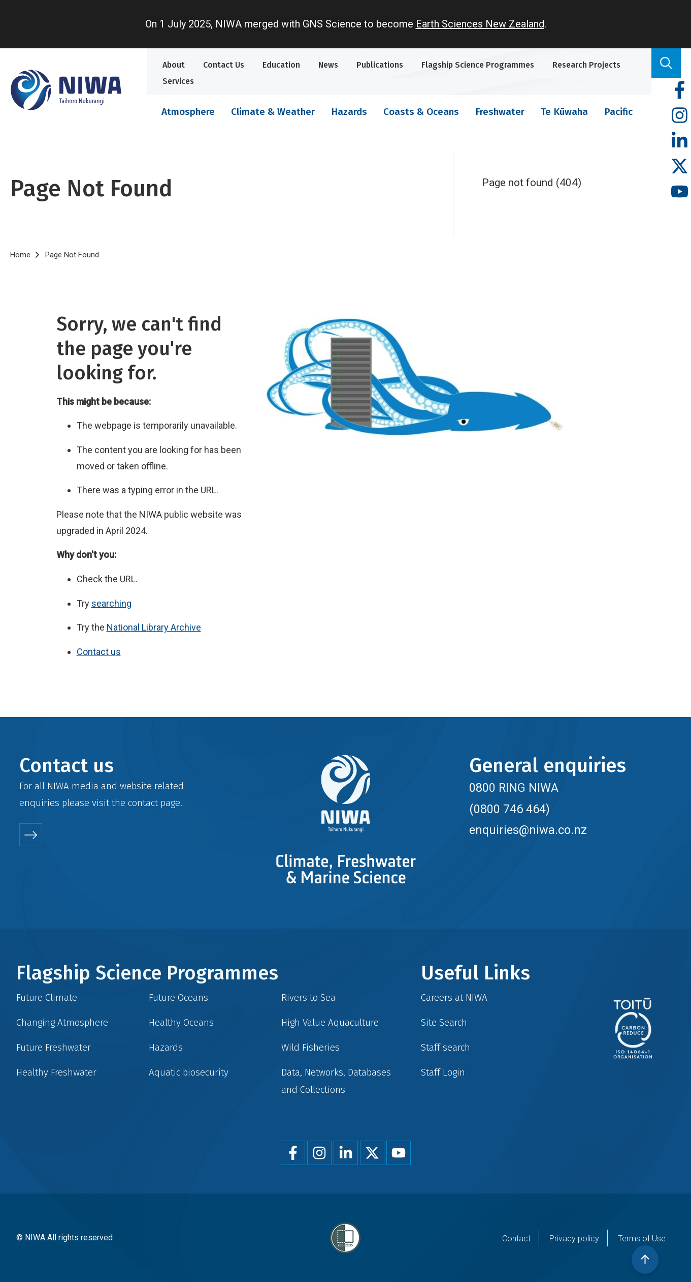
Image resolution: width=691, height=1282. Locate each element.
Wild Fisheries (310, 1047)
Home (20, 254)
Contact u (96, 651)
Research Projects (586, 65)
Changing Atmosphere (62, 1022)
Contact (516, 1238)
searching (111, 603)
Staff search (445, 1047)
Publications (379, 65)
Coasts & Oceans (421, 111)
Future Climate (46, 997)
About (173, 65)
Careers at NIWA (454, 997)
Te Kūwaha (564, 111)
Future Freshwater (53, 1047)
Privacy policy (574, 1238)
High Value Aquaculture (330, 1022)
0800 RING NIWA (513, 788)
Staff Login (443, 1072)
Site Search (444, 1022)
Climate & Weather (273, 111)
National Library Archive (154, 627)
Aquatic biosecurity (188, 1072)
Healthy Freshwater (56, 1072)
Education (281, 65)
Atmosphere (188, 111)
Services (178, 81)
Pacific (618, 111)
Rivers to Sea (308, 997)
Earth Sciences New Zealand (480, 24)
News (328, 65)
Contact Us (223, 65)
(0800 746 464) (509, 809)
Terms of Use (642, 1238)
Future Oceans (178, 997)
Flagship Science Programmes (477, 65)
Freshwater (499, 111)
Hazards (349, 111)
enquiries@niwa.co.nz (528, 830)
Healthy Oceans (181, 1022)
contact (143, 803)
